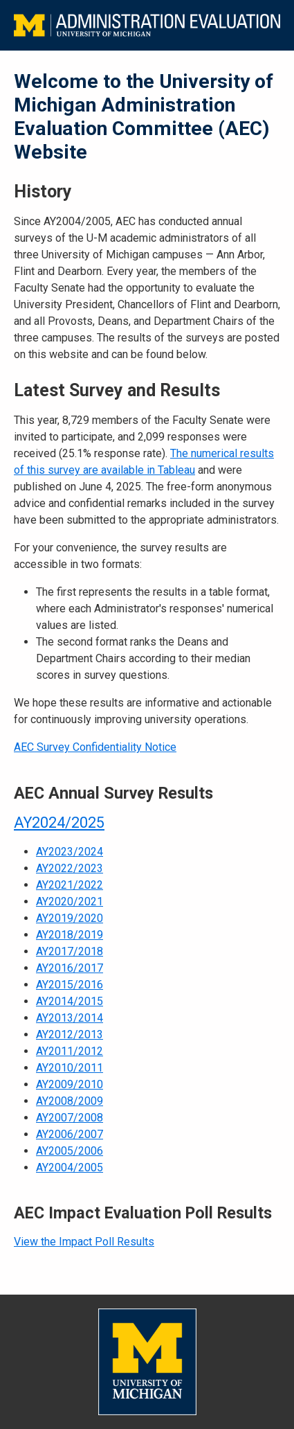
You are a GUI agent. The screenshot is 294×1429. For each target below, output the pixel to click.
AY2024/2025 (59, 822)
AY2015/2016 (69, 984)
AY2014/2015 (69, 1001)
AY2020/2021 (69, 901)
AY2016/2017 (69, 968)
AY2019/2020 (69, 918)
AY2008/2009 (69, 1101)
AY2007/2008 (69, 1117)
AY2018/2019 (69, 934)
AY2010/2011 (69, 1067)
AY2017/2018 (69, 951)
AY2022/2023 (69, 868)
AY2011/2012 (69, 1051)
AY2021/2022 (69, 884)
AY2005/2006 (69, 1150)
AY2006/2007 (69, 1134)
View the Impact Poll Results (84, 1241)
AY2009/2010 (69, 1084)
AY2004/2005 (69, 1167)
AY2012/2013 (69, 1034)
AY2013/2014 (69, 1017)
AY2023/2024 (69, 851)
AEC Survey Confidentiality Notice (95, 747)
